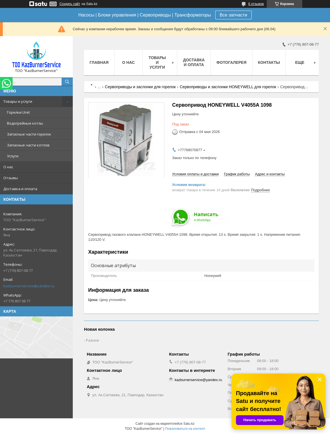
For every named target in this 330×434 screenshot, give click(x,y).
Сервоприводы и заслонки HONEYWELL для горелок (228, 87)
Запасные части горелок (29, 134)
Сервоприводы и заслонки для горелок (140, 87)
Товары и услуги (17, 101)
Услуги (12, 155)
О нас (8, 166)
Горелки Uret (18, 112)
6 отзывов (256, 4)
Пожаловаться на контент (185, 429)
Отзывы (10, 177)
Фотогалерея (231, 62)
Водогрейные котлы (25, 123)
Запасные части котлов (28, 145)
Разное (92, 340)
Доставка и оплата (20, 188)
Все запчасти (233, 15)
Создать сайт (70, 4)
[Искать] (67, 82)
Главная (99, 62)
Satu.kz (189, 424)
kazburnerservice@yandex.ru (28, 285)
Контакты (269, 62)
